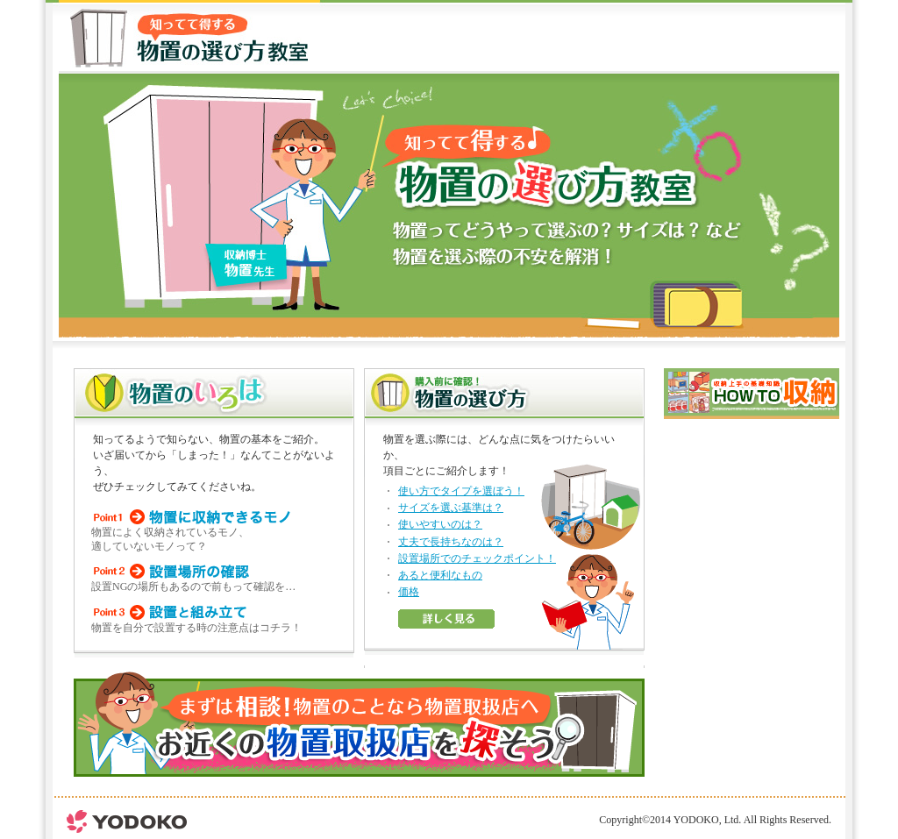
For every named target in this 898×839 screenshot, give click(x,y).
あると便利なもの (440, 575)
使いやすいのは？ (440, 524)
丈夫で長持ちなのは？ (450, 542)
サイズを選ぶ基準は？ (450, 507)
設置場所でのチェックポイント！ (477, 558)
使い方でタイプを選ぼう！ (461, 491)
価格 (408, 592)
